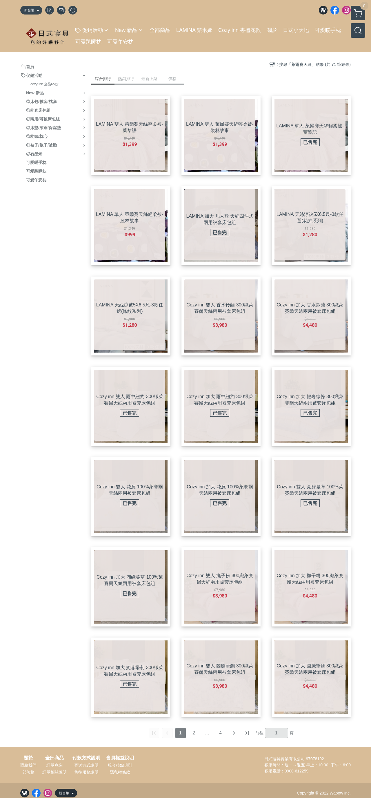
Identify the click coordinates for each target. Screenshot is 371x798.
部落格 (28, 772)
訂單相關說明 (54, 772)
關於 (28, 758)
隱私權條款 (120, 772)
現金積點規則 (120, 765)
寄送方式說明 (86, 765)
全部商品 (54, 758)
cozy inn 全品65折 (44, 84)
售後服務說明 (86, 772)
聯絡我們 (28, 765)
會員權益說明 (120, 758)
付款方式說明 (86, 758)
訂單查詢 (54, 765)
